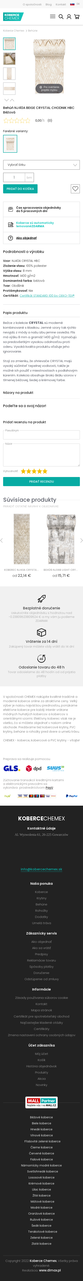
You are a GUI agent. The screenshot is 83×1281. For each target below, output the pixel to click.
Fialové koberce (41, 1159)
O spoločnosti (32, 4)
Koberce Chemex (13, 16)
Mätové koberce (42, 1201)
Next (6, 100)
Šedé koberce (41, 1226)
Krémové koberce (41, 1183)
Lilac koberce (41, 1189)
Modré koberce (41, 1207)
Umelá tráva (41, 923)
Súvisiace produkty (29, 500)
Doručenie (41, 973)
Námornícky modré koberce (41, 1165)
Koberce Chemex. (43, 1261)
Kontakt (61, 4)
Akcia (42, 1078)
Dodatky (41, 917)
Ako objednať (26, 238)
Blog (49, 4)
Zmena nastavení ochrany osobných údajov (41, 1035)
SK (78, 4)
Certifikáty (41, 1029)
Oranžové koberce (41, 1213)
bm (29, 177)
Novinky (41, 1085)
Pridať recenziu (41, 481)
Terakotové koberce (42, 1232)
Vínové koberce (41, 1135)
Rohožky (41, 910)
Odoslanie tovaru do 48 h (42, 667)
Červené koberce (41, 1153)
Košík (77, 17)
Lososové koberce (42, 1177)
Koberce (41, 892)
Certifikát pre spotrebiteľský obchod (41, 1016)
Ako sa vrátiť (41, 948)
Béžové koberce (41, 1117)
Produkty (41, 1072)
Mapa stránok (41, 1010)
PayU (49, 787)
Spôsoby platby (41, 966)
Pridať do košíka (20, 189)
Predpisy (41, 954)
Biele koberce (41, 1123)
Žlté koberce (42, 1195)
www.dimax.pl (50, 1270)
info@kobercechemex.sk (41, 869)
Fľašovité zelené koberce (42, 1141)
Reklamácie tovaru (41, 960)
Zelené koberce (41, 1238)
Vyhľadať (61, 17)
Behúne (33, 30)
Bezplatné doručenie (41, 608)
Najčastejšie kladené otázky (41, 1022)
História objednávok (41, 1066)
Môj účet (69, 17)
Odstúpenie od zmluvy (41, 979)
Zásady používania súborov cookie (41, 998)
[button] (41, 165)
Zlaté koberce (41, 1244)
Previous (12, 100)
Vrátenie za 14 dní (41, 641)
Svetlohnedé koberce (42, 1171)
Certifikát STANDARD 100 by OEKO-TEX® (47, 296)
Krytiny (41, 898)
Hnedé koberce (41, 1129)
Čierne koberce (42, 1147)
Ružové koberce (41, 1220)
